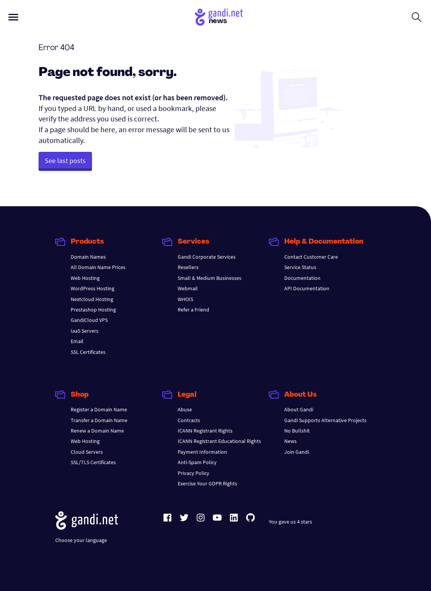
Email (77, 341)
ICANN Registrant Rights (205, 430)
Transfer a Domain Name (99, 420)
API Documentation (306, 288)
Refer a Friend (193, 309)
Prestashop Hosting (93, 309)
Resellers (188, 267)
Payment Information (202, 451)
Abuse (185, 409)
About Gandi (298, 409)
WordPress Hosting (92, 288)
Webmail (188, 288)
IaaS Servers (84, 330)
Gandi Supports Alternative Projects (325, 420)
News (290, 441)
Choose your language (81, 540)
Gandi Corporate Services (207, 256)
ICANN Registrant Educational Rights (219, 441)
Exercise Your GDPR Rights (207, 483)
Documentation (302, 277)
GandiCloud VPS (89, 320)
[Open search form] (416, 17)
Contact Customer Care (311, 256)
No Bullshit (297, 430)
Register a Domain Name (99, 409)
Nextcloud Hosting (92, 299)
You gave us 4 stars (290, 521)
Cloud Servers (87, 451)
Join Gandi (296, 451)
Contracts (189, 420)
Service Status (300, 267)
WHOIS (185, 299)
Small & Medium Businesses (209, 277)
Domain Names (88, 256)
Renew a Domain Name (97, 430)
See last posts (65, 160)
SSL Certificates (88, 352)
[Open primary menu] (13, 17)
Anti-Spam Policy (197, 462)
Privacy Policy (193, 473)
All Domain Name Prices (98, 267)
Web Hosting (85, 277)
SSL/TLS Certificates (93, 462)
